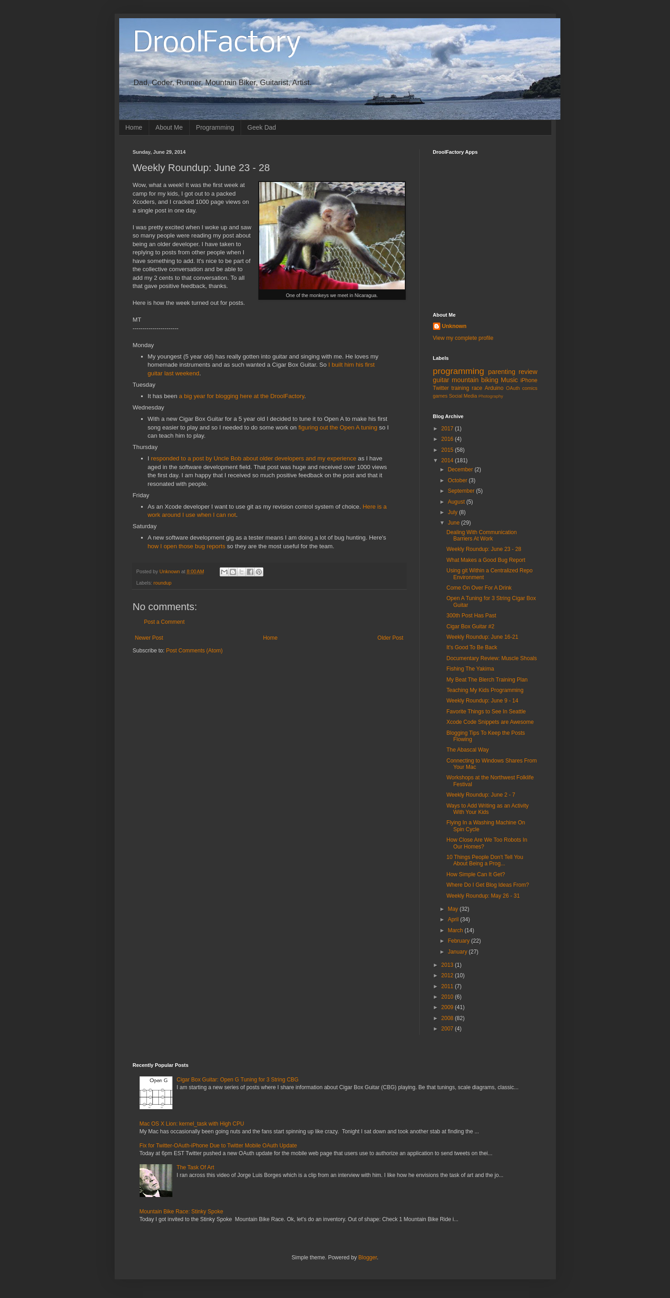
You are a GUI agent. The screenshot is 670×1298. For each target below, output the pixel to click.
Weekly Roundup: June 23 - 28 (483, 549)
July (453, 512)
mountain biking (475, 380)
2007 (448, 1028)
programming (458, 371)
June (454, 523)
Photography (491, 396)
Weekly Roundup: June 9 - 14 (482, 700)
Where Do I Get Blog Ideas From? (487, 885)
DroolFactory (217, 43)
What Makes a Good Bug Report (485, 560)
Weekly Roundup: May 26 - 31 (482, 896)
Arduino (494, 388)
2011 (448, 986)
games (440, 396)
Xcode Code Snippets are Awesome (490, 722)
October (458, 480)
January (458, 952)
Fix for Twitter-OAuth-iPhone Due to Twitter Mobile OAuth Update (218, 1145)
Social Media (463, 396)
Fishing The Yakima (470, 669)
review (528, 371)
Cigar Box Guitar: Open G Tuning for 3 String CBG (237, 1079)
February (459, 941)
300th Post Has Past (471, 615)
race (477, 388)
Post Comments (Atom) (194, 650)
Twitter (441, 388)
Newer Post (149, 638)
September (462, 491)
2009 (448, 1007)
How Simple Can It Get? (475, 874)
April (454, 919)
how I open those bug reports (187, 546)
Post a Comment (164, 622)
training (460, 388)
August (457, 502)
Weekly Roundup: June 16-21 (482, 637)
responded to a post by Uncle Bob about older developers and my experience (254, 458)
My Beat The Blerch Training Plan (487, 680)
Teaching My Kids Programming (484, 690)
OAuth (513, 388)
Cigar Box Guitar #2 (470, 626)
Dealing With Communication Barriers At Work (481, 535)
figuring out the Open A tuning (338, 427)
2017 (448, 428)
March (456, 930)
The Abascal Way (467, 750)
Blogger (367, 1257)
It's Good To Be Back (471, 647)
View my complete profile (463, 338)
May (453, 909)
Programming (215, 127)
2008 (448, 1018)
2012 (448, 975)
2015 (448, 450)
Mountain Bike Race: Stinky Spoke (181, 1211)
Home (134, 127)
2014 (448, 460)
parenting (501, 371)
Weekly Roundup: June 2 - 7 (480, 795)
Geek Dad (261, 127)
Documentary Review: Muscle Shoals (491, 658)
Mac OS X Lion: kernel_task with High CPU (192, 1124)
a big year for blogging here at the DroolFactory (240, 396)
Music (509, 380)
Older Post (390, 638)
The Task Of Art (195, 1167)
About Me (169, 127)
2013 (448, 965)
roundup (162, 583)
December (461, 469)
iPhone (528, 380)
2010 (448, 997)
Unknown (454, 326)
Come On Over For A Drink (478, 588)
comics (530, 388)
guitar (441, 380)
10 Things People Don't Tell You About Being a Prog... (484, 860)
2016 (448, 439)
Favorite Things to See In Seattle (486, 711)
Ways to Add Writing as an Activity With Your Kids (487, 809)
